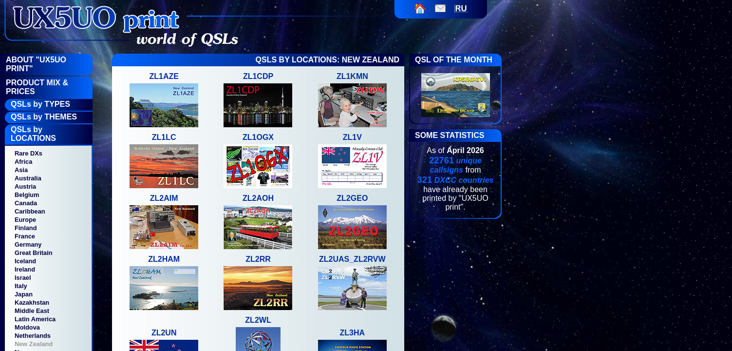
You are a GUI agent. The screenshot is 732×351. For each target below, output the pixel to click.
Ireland (25, 269)
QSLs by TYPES (40, 104)
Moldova (27, 327)
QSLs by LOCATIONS (33, 133)
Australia (28, 178)
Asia (21, 170)
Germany (28, 244)
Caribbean (30, 211)
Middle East (32, 310)
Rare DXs (28, 153)
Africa (23, 161)
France (25, 236)
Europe (25, 219)
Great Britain (34, 252)
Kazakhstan (32, 302)
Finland (26, 228)
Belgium (27, 194)
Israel (23, 277)
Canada (26, 203)
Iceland (25, 261)
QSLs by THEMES (44, 117)
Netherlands (33, 335)
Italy (21, 286)
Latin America (35, 319)
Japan (24, 294)
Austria (25, 186)
